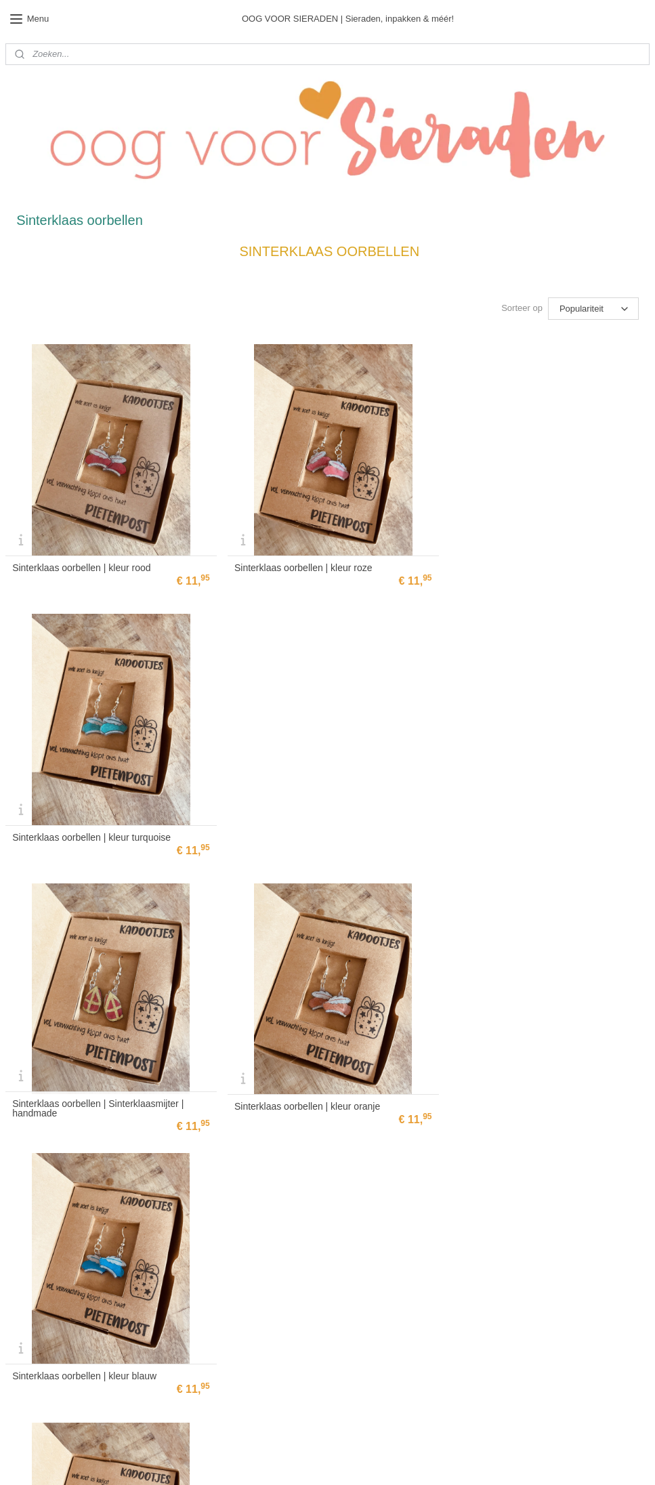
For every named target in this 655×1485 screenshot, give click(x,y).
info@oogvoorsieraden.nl (50, 1395)
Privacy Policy (249, 1256)
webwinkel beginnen (421, 1460)
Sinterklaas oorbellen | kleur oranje (303, 829)
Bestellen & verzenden (264, 1230)
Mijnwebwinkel (527, 1460)
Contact (237, 1204)
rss (377, 1460)
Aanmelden (256, 1346)
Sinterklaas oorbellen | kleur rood (81, 563)
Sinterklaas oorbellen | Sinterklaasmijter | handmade (98, 831)
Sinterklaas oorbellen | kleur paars (83, 1095)
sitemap (353, 1460)
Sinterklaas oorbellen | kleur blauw (521, 829)
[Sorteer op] (593, 308)
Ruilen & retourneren (261, 1243)
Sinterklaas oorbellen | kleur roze (299, 563)
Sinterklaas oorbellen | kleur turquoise (528, 563)
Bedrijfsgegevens (255, 1217)
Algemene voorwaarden (267, 1269)
